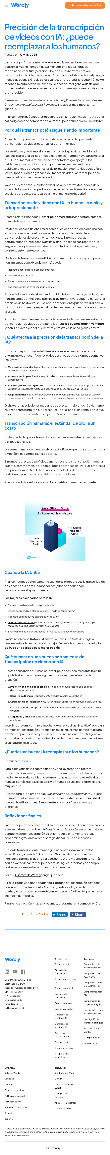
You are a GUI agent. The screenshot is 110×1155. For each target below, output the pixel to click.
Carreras (9, 1084)
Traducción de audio (64, 988)
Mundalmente (41, 262)
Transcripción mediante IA (57, 216)
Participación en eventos (91, 1030)
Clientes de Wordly (28, 875)
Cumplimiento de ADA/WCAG (92, 975)
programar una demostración (78, 903)
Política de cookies (13, 1101)
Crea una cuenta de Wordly (64, 1086)
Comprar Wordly (63, 1108)
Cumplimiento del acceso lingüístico (92, 966)
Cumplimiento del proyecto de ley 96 (92, 1003)
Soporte (9, 1119)
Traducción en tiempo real (65, 981)
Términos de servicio (14, 1090)
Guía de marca (90, 1043)
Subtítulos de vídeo (64, 1009)
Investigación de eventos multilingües (93, 1021)
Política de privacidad (15, 1096)
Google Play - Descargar (61, 1095)
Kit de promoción (92, 1037)
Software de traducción (61, 996)
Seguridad (9, 1113)
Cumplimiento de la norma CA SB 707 (93, 984)
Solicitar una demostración (85, 5)
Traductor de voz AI (64, 1048)
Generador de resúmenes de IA (62, 1035)
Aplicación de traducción (61, 972)
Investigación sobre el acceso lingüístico (94, 1012)
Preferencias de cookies (16, 1107)
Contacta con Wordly (65, 1073)
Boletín (58, 1078)
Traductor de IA (62, 964)
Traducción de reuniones (21, 622)
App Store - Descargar (65, 1102)
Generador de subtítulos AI (61, 1016)
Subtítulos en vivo (63, 1003)
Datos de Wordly (12, 1073)
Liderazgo (9, 1078)
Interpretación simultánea (62, 1055)
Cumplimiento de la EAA (93, 993)
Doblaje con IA (61, 1042)
